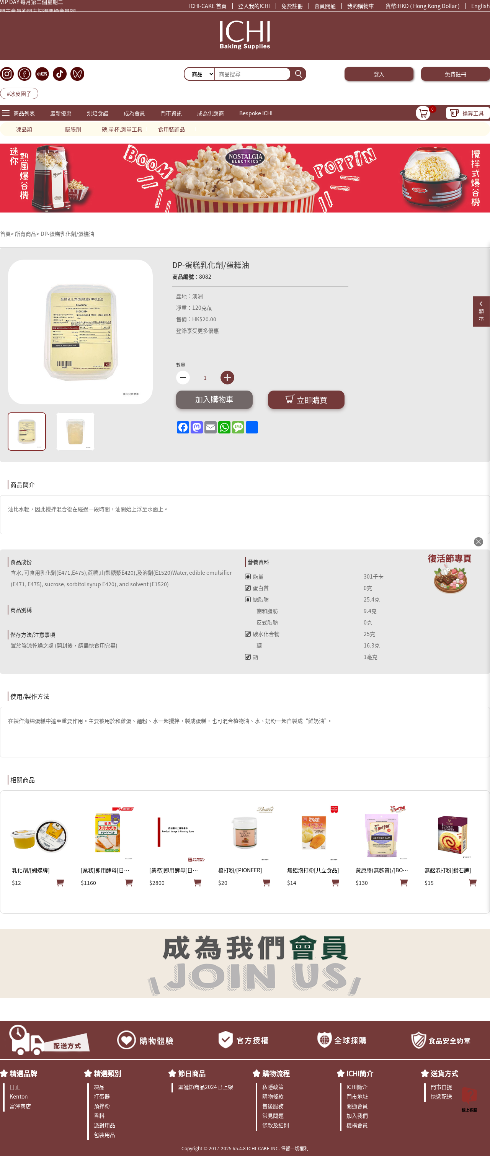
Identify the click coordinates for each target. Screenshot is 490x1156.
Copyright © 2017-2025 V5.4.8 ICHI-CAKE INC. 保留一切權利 (245, 1148)
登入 (379, 74)
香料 (99, 1115)
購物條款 (273, 1096)
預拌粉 (102, 1106)
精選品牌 (23, 1073)
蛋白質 (257, 588)
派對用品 (104, 1125)
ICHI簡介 (359, 1073)
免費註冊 (292, 6)
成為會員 (134, 113)
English (480, 6)
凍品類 (24, 129)
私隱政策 (273, 1087)
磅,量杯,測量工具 (122, 129)
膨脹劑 (73, 129)
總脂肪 (257, 599)
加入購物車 (214, 399)
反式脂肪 (261, 622)
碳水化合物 (262, 634)
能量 (254, 576)
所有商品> (27, 233)
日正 (15, 1087)
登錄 (181, 330)
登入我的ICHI (254, 6)
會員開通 (325, 6)
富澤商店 (20, 1106)
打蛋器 (102, 1096)
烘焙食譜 (97, 113)
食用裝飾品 (171, 129)
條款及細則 (275, 1125)
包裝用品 (104, 1134)
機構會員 (357, 1125)
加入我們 (357, 1115)
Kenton (19, 1096)
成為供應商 (210, 113)
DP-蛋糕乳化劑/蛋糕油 (67, 233)
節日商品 (192, 1073)
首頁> (7, 233)
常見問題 (273, 1115)
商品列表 (24, 113)
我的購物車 (360, 6)
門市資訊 (171, 113)
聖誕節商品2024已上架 (205, 1087)
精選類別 (107, 1073)
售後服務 (273, 1106)
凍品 (99, 1087)
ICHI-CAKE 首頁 (208, 6)
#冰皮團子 (19, 93)
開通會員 (357, 1106)
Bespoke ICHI (256, 113)
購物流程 (276, 1073)
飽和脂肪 (261, 611)
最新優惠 (61, 113)
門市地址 (357, 1096)
